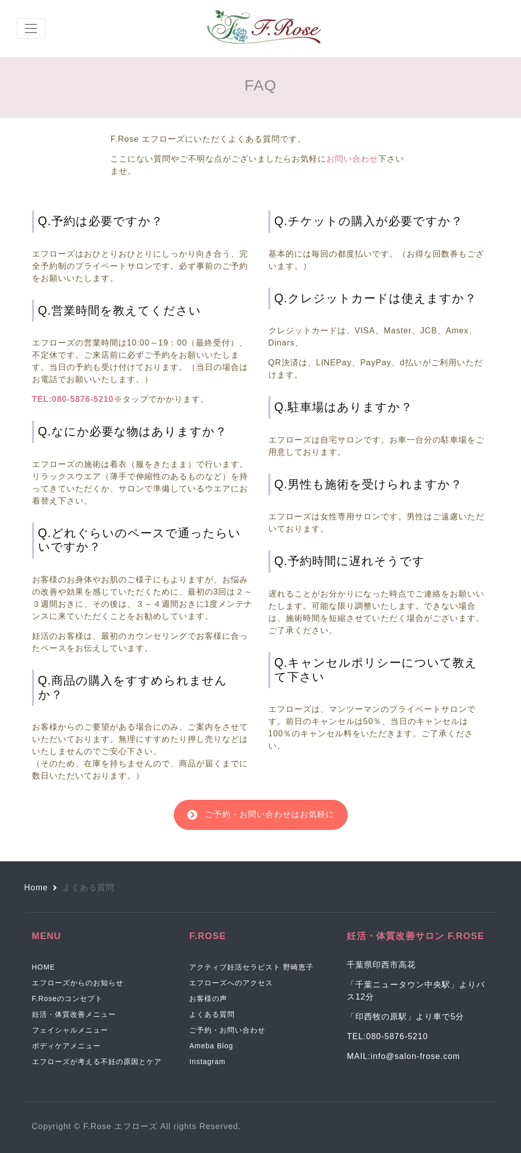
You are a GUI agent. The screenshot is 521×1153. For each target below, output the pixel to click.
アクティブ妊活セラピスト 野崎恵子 (251, 967)
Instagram (207, 1061)
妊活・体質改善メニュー (74, 1014)
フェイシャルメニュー (70, 1030)
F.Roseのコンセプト (67, 998)
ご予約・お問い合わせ (227, 1030)
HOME (43, 967)
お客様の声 (208, 998)
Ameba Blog (211, 1046)
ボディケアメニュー (66, 1046)
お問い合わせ (352, 158)
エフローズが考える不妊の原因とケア (97, 1061)
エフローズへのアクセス (231, 983)
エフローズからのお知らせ (78, 983)
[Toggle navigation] (31, 28)
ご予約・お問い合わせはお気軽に (260, 814)
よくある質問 (212, 1014)
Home (36, 887)
